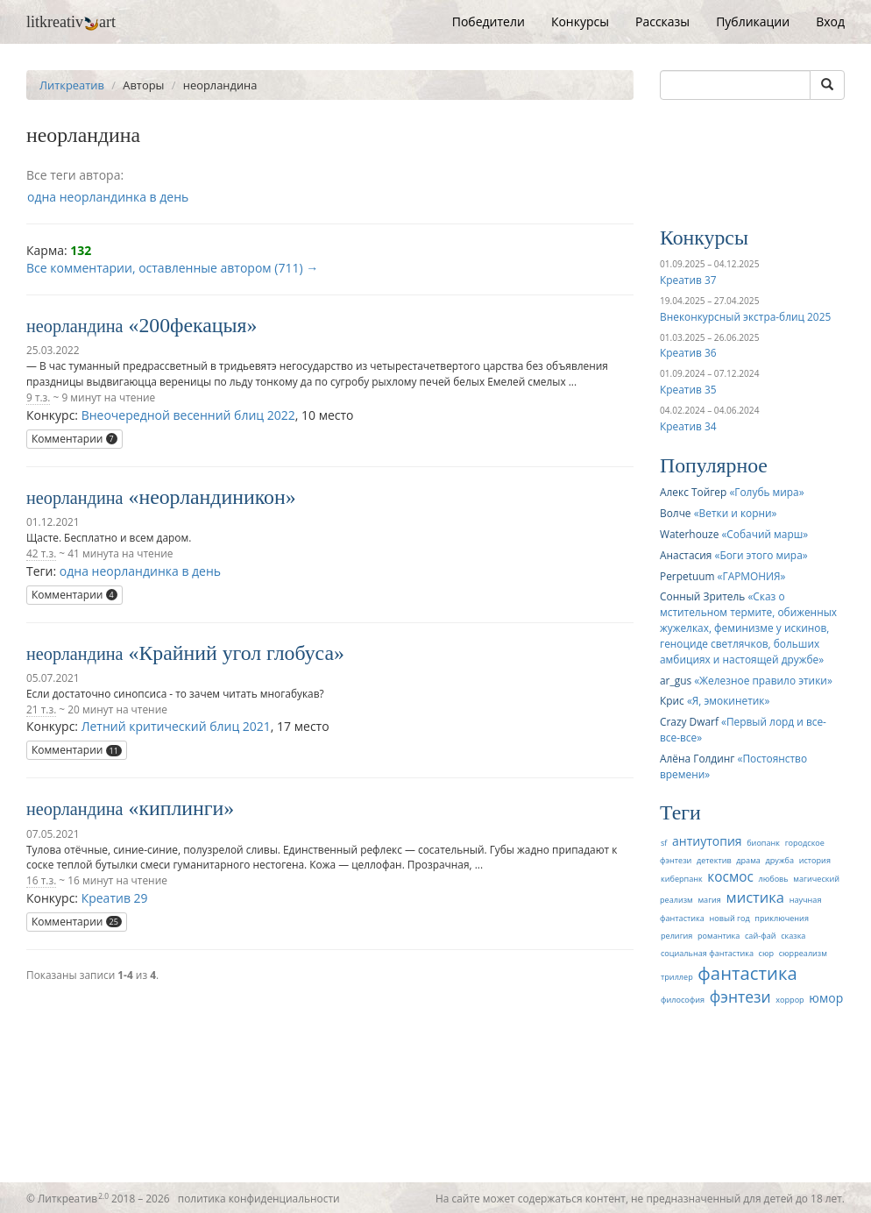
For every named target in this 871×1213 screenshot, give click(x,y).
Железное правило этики (763, 680)
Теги (680, 812)
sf (664, 842)
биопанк (763, 842)
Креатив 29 (114, 898)
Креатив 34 (688, 426)
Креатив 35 (688, 389)
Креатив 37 (688, 280)
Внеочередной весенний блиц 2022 (188, 415)
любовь (773, 878)
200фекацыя (192, 325)
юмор (826, 998)
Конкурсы (580, 21)
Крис (672, 700)
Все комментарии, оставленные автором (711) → (172, 267)
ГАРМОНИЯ (751, 576)
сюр (766, 953)
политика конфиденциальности (259, 1198)
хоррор (789, 999)
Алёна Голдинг (697, 758)
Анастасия (686, 555)
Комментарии (74, 438)
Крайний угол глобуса (236, 653)
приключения (781, 918)
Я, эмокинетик (728, 700)
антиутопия (707, 841)
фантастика (747, 973)
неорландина (75, 326)
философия (683, 999)
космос (730, 877)
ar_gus (675, 680)
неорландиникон (211, 497)
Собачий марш (764, 534)
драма (748, 860)
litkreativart (71, 22)
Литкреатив (71, 85)
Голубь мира (766, 492)
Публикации (753, 21)
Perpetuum (687, 576)
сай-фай (760, 935)
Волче (675, 513)
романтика (719, 935)
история (815, 860)
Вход (830, 21)
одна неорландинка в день (107, 196)
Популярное (714, 465)
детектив (714, 860)
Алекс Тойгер (693, 492)
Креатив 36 (688, 352)
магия (709, 899)
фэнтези (740, 996)
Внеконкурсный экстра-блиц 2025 (745, 316)
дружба (780, 860)
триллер (677, 976)
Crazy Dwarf (689, 721)
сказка (793, 935)
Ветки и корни (735, 513)
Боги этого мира (760, 555)
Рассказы (662, 21)
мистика (755, 897)
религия (676, 935)
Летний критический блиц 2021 (176, 726)
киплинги (180, 808)
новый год (729, 918)
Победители (488, 21)
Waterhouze (689, 534)
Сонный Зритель (702, 596)
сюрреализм (803, 953)
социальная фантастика (707, 953)
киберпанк (682, 878)
